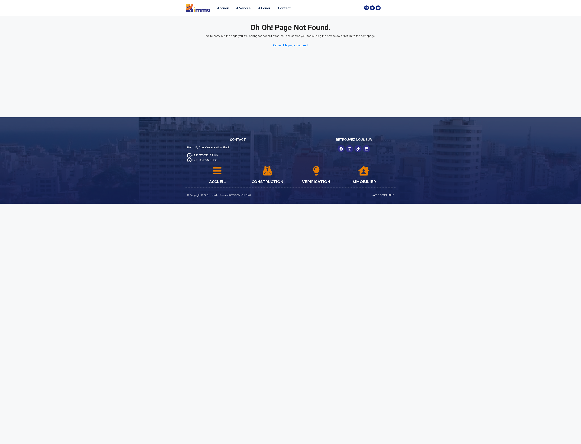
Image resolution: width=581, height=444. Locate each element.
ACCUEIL (217, 182)
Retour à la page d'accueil (290, 45)
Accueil (223, 8)
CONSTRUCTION (267, 182)
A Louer (264, 8)
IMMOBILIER (363, 182)
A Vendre (243, 8)
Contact (284, 8)
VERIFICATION (316, 182)
